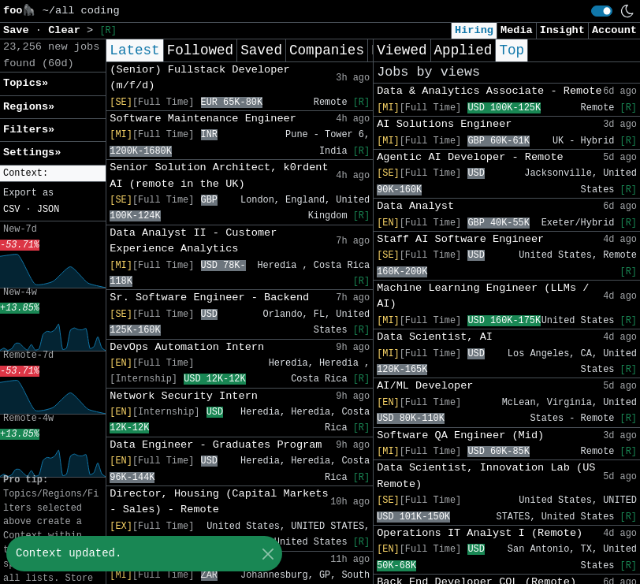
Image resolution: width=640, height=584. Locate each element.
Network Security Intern (184, 396)
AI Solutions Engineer (444, 124)
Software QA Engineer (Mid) (460, 435)
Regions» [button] (28, 107)
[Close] (267, 553)
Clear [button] (67, 30)
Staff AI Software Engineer (460, 239)
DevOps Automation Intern (187, 347)
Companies (326, 50)
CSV (11, 209)
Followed (200, 50)
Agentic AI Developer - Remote (470, 157)
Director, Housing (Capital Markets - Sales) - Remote (219, 501)
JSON (48, 209)
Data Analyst (415, 206)
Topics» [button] (25, 83)
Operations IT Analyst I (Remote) (479, 533)
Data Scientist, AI (435, 337)
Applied (463, 50)
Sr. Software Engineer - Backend (209, 297)
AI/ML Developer (425, 386)
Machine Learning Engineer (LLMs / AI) (483, 296)
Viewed (401, 50)
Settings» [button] (32, 152)
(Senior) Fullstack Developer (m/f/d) (199, 77)
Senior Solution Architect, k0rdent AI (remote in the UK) (219, 175)
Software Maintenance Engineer (203, 119)
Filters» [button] (28, 130)
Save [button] (19, 30)
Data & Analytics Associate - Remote (489, 91)
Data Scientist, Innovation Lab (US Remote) (486, 475)
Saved (261, 50)
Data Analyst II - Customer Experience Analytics (193, 241)
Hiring (474, 30)
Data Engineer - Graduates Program (216, 445)
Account (614, 30)
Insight (562, 30)
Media (516, 30)
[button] (53, 174)
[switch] (601, 11)
